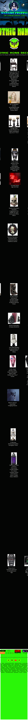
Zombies (25, 672)
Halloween (21, 666)
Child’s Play (17, 664)
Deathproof (5, 665)
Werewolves (16, 672)
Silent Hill (6, 670)
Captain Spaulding (7, 664)
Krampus (24, 667)
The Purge (5, 669)
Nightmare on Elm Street (21, 668)
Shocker (1, 670)
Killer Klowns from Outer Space (15, 667)
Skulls (10, 670)
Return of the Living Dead (22, 669)
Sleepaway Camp (15, 670)
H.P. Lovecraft (15, 666)
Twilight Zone (23, 671)
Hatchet (25, 666)
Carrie (12, 664)
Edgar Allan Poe (17, 665)
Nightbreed (12, 668)
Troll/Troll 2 (14, 671)
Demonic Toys (11, 665)
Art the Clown (25, 663)
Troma (18, 671)
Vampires (3, 672)
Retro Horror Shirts (12, 669)
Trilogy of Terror (7, 671)
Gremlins (10, 666)
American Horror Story (9, 663)
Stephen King (22, 670)
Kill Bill (7, 667)
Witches (20, 672)
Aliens (3, 663)
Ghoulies (5, 666)
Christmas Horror (23, 664)
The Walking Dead (9, 672)
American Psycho (18, 663)
